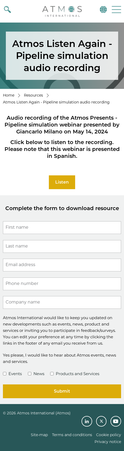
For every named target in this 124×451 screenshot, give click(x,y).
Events (12, 373)
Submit (62, 391)
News (36, 373)
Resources (33, 95)
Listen (62, 182)
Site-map (39, 434)
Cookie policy (108, 434)
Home (8, 95)
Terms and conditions (72, 434)
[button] (116, 9)
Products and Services (74, 373)
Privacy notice (108, 441)
